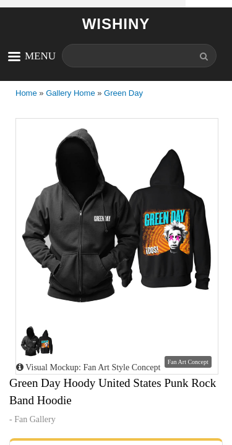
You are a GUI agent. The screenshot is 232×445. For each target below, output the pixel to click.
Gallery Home (70, 93)
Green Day (123, 93)
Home (26, 93)
